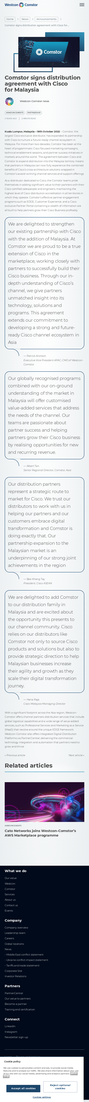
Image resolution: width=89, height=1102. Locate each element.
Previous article (16, 755)
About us (10, 899)
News (25, 19)
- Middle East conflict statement (24, 954)
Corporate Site (13, 970)
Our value (10, 878)
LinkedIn (10, 1026)
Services (10, 894)
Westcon (10, 883)
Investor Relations (15, 976)
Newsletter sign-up (16, 1037)
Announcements (46, 19)
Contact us (11, 905)
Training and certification (20, 1009)
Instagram (11, 1031)
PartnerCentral (14, 993)
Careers (9, 938)
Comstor (10, 889)
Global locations (14, 943)
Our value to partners (18, 998)
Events (9, 910)
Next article (76, 755)
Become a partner (16, 1004)
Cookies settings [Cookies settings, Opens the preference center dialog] (42, 1097)
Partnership (34, 113)
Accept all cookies (23, 1088)
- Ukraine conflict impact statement (26, 960)
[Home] (21, 4)
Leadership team (15, 933)
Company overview (16, 927)
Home (10, 19)
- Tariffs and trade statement (22, 965)
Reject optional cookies (60, 1087)
